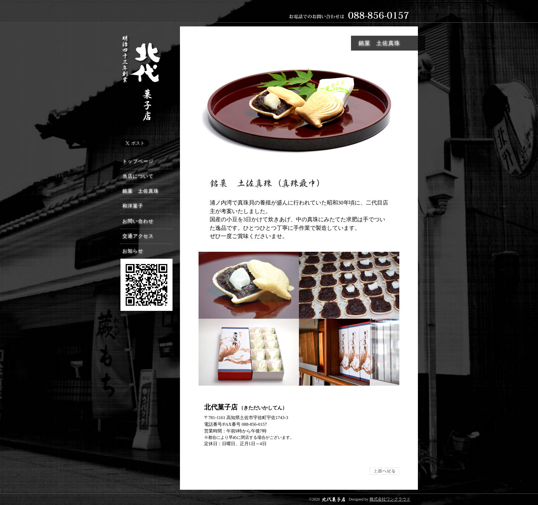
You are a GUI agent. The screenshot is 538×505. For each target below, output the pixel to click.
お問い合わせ (138, 221)
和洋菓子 (132, 206)
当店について (138, 176)
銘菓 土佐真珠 (140, 191)
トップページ (138, 161)
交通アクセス (138, 236)
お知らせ (132, 251)
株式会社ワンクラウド (390, 499)
